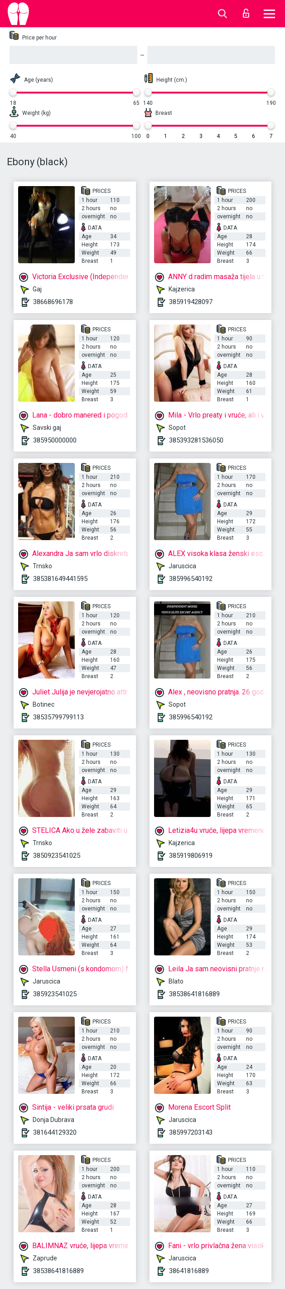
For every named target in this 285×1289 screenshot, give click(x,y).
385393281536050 (196, 440)
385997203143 (191, 1132)
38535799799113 (58, 717)
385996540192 (191, 579)
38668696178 (53, 302)
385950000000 (55, 440)
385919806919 (191, 855)
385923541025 (55, 994)
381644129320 (55, 1132)
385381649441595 (60, 579)
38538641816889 (194, 994)
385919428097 (191, 302)
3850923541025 (56, 855)
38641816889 (189, 1271)
